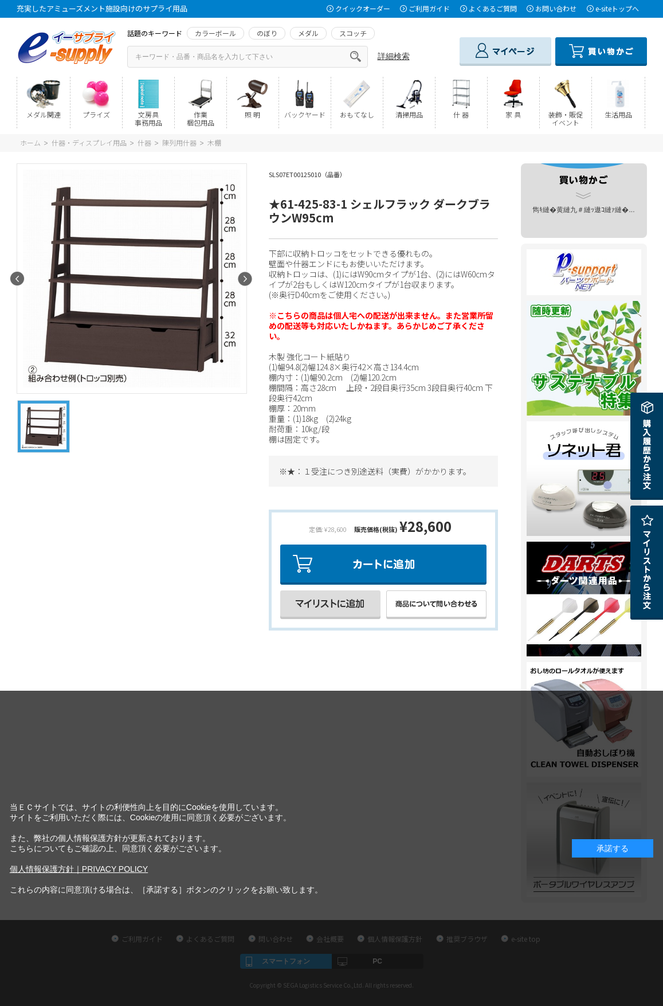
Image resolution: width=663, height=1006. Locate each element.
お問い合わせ (555, 8)
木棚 (214, 142)
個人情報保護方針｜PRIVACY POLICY (79, 869)
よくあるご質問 (493, 8)
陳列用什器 (179, 142)
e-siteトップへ (617, 8)
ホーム (30, 142)
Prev (17, 279)
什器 (144, 142)
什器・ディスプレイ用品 (89, 142)
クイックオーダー (362, 8)
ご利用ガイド (429, 8)
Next (245, 279)
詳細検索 (394, 56)
